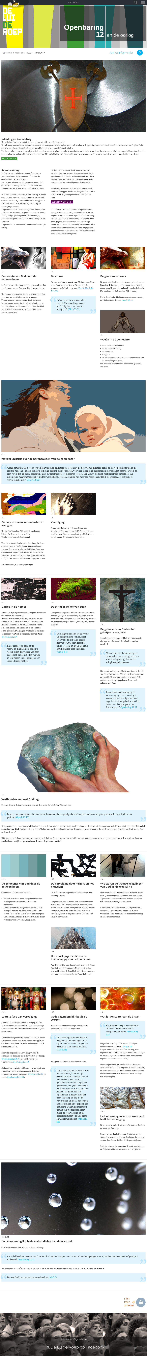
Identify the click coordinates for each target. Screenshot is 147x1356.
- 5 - (2, 454)
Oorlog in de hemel (13, 606)
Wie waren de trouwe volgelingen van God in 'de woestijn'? (121, 885)
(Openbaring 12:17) (9, 637)
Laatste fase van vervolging (19, 1016)
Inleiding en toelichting (16, 139)
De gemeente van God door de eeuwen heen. (20, 885)
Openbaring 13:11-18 (15, 1077)
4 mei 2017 (39, 52)
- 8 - (2, 602)
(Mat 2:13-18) (127, 300)
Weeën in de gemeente (115, 339)
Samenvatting (10, 170)
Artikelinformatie (121, 52)
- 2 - (52, 271)
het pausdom (120, 1146)
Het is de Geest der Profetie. (93, 1268)
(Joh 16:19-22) (33, 480)
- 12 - (3, 879)
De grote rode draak (113, 276)
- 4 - (101, 335)
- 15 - (53, 951)
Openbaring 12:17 (128, 707)
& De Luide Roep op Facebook (75, 1347)
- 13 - (53, 879)
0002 (29, 52)
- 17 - (53, 1012)
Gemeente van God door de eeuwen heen (18, 278)
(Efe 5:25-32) (74, 309)
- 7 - (52, 517)
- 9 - (52, 602)
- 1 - (2, 271)
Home (9, 52)
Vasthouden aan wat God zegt (20, 799)
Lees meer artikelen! (129, 1302)
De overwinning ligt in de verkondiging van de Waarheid (37, 1241)
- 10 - (102, 624)
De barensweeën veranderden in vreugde (22, 524)
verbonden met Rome (116, 1074)
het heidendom (119, 1134)
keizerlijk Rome (57, 896)
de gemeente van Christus (74, 282)
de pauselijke (71, 911)
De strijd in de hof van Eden (68, 606)
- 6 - (2, 517)
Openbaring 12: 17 (35, 1074)
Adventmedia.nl (9, 158)
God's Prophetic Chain (62, 202)
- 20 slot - (5, 1237)
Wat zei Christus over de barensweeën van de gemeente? (38, 458)
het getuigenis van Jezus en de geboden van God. (41, 841)
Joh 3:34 (53, 1277)
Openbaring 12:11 (26, 1259)
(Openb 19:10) (22, 817)
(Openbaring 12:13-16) (10, 1059)
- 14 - (102, 879)
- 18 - (102, 1012)
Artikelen (19, 52)
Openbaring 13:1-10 (21, 1062)
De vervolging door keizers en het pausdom (72, 885)
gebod (135, 641)
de (7, 24)
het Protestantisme (23, 1029)
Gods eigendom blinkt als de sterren (69, 1018)
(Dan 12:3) (62, 1049)
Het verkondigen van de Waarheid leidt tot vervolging (122, 1118)
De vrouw (57, 276)
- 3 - (101, 271)
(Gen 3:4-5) (62, 652)
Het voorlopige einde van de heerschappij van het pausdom (70, 958)
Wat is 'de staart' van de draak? (120, 1016)
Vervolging (57, 522)
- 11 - (3, 795)
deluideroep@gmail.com (73, 1339)
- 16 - (3, 1012)
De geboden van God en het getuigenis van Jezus (118, 631)
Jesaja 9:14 (127, 1046)
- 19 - (102, 1111)
